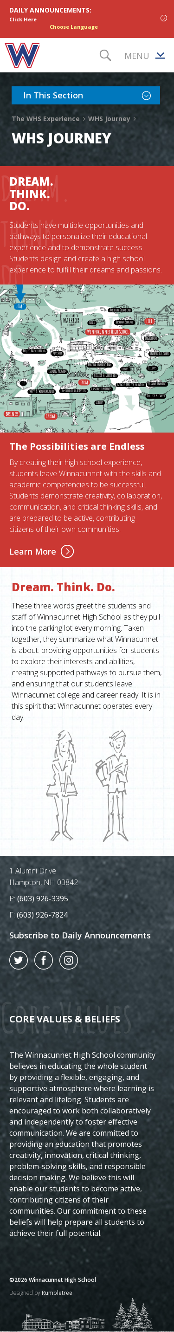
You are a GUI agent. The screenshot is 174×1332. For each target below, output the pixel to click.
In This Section (91, 95)
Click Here (23, 19)
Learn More (41, 551)
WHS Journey (112, 118)
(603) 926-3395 (42, 898)
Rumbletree (57, 1293)
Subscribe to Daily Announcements (80, 935)
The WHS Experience (49, 118)
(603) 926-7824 (42, 915)
